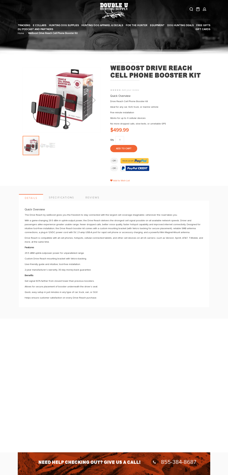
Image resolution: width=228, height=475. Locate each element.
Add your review (130, 90)
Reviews (92, 197)
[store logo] (114, 10)
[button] (93, 100)
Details (31, 198)
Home (21, 33)
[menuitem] (24, 25)
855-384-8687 (173, 462)
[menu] (114, 27)
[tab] (31, 197)
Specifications (61, 197)
